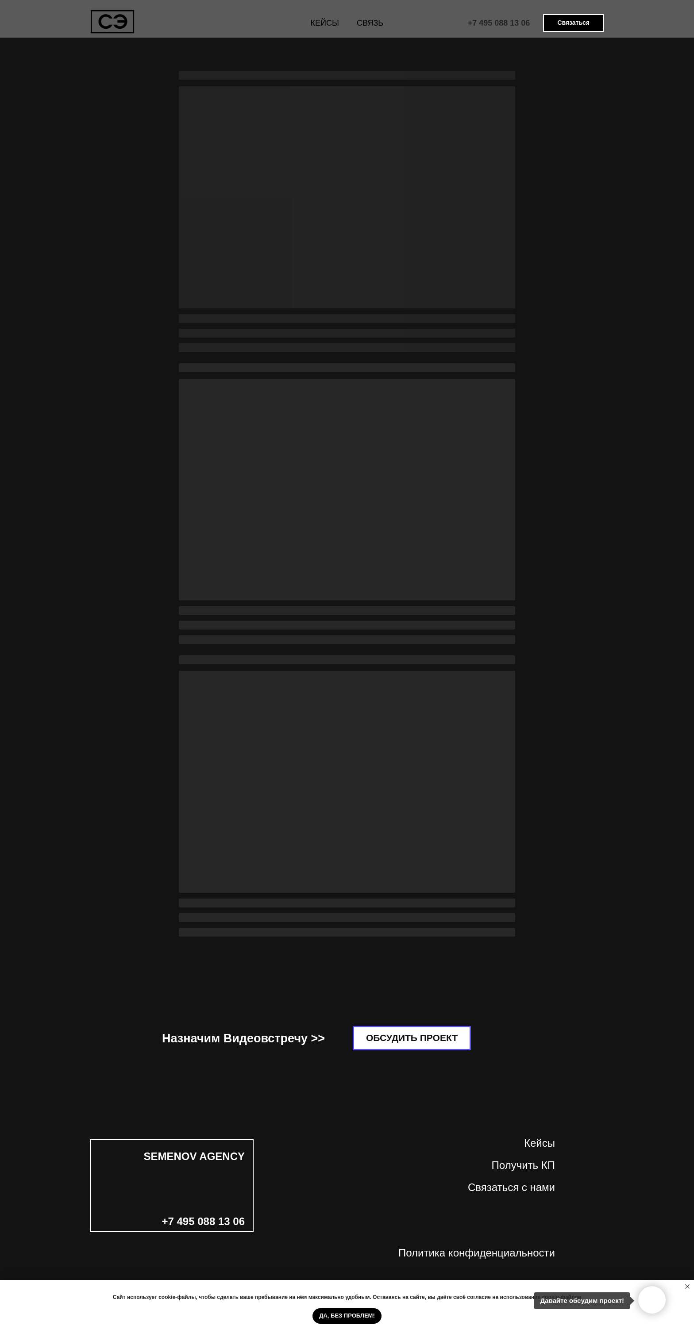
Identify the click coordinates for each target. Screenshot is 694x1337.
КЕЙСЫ (325, 23)
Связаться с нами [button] (511, 1187)
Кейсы (539, 1143)
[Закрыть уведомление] (687, 1286)
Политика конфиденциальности (476, 1253)
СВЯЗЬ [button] (370, 23)
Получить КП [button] (523, 1165)
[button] (573, 23)
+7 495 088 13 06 (499, 23)
